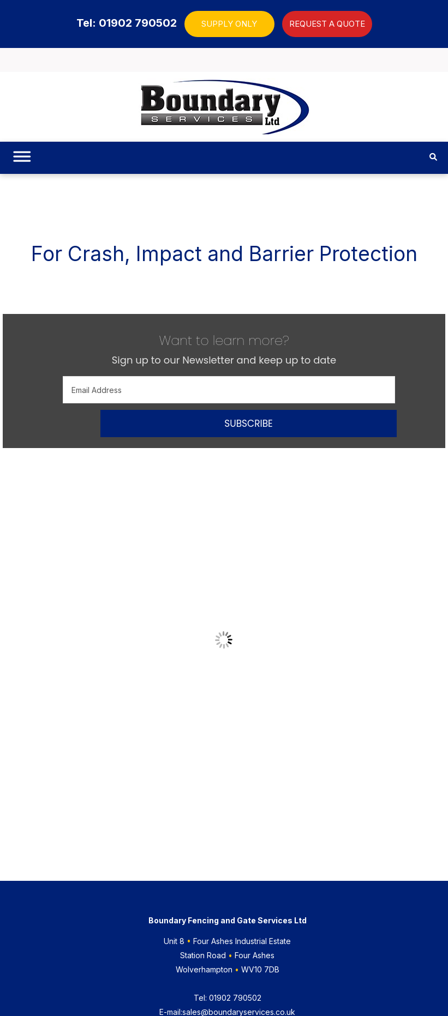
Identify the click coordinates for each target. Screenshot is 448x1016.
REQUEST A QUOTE (327, 24)
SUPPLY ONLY (229, 24)
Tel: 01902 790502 (126, 22)
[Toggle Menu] (20, 161)
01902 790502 (227, 997)
